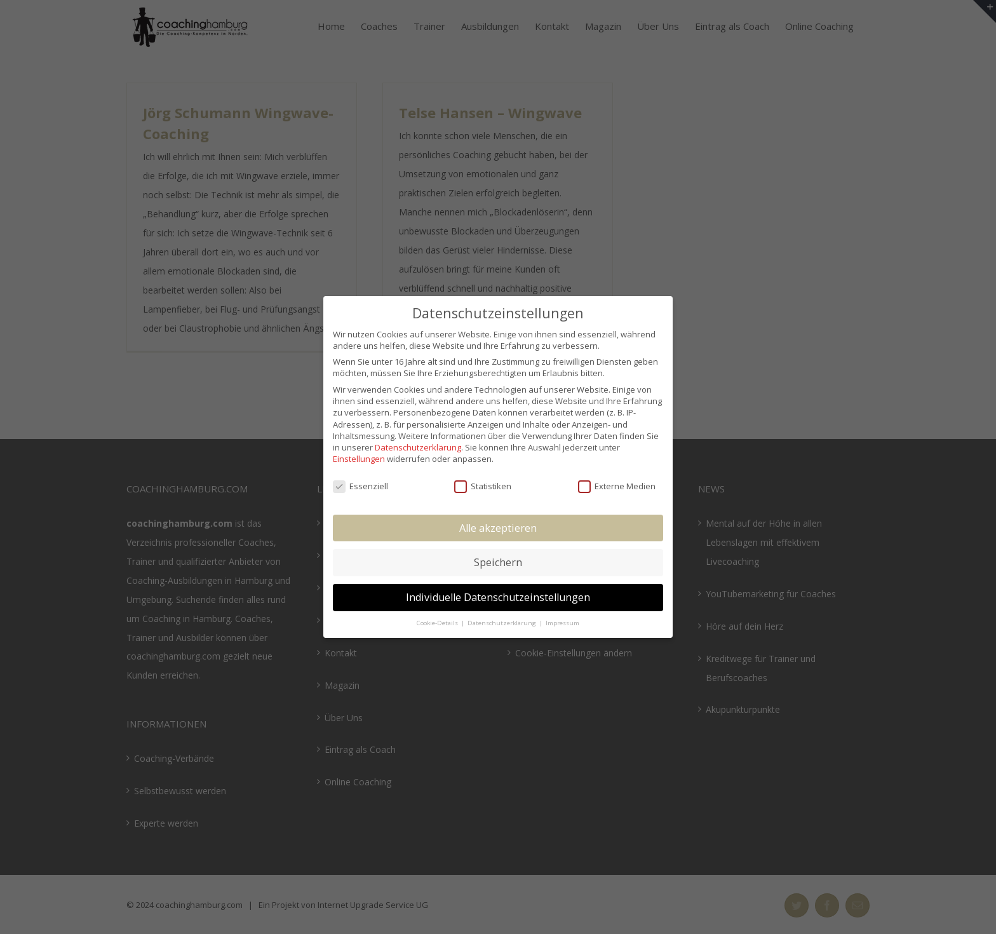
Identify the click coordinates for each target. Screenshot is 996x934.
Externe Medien (617, 486)
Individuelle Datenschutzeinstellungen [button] (498, 597)
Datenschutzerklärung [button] (503, 623)
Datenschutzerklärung (418, 447)
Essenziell (360, 486)
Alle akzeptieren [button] (498, 528)
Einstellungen (359, 458)
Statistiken (482, 486)
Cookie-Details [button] (438, 623)
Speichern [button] (498, 562)
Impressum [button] (562, 623)
